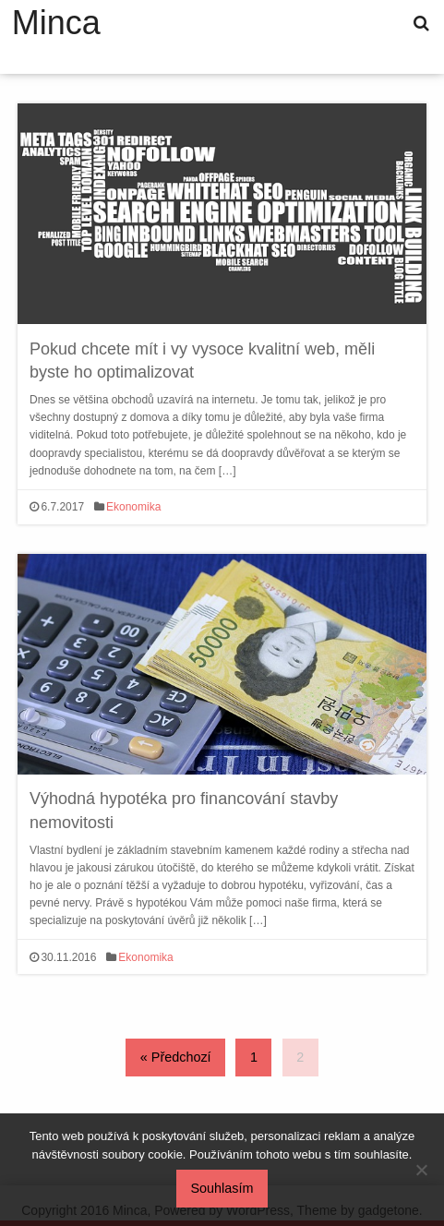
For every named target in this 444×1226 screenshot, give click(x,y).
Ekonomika (133, 506)
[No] (421, 1169)
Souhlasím (222, 1188)
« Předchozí (175, 1057)
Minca (56, 23)
